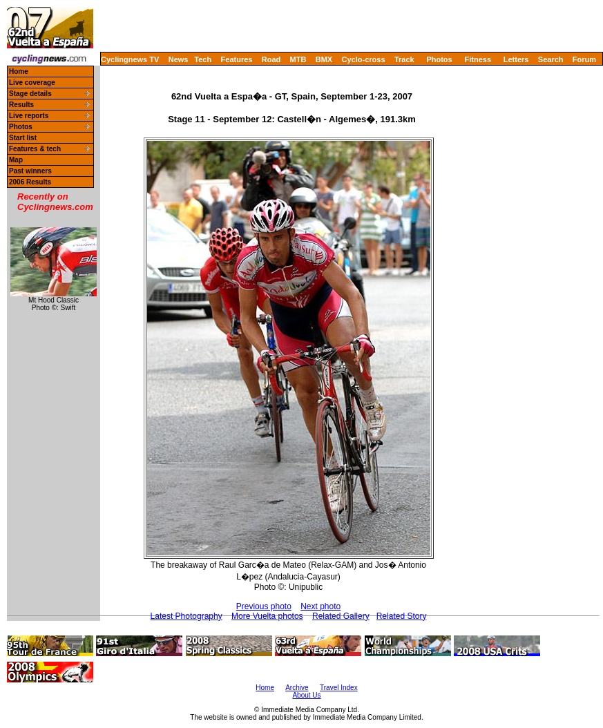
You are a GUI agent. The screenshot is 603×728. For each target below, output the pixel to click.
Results (21, 104)
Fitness (477, 59)
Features (237, 59)
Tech (202, 59)
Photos (439, 59)
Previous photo (263, 606)
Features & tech (35, 149)
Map (16, 160)
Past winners (30, 171)
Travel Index (339, 687)
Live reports (28, 115)
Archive (296, 687)
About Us (306, 695)
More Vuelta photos (267, 616)
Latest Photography (186, 616)
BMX (324, 59)
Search (551, 59)
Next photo (320, 606)
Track (404, 59)
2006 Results (30, 182)
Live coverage (32, 82)
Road (271, 59)
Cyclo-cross (363, 59)
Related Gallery (341, 616)
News (179, 59)
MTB (298, 59)
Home (18, 71)
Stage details (30, 93)
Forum (584, 59)
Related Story (401, 616)
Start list (23, 138)
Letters (516, 59)
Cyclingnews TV (130, 59)
